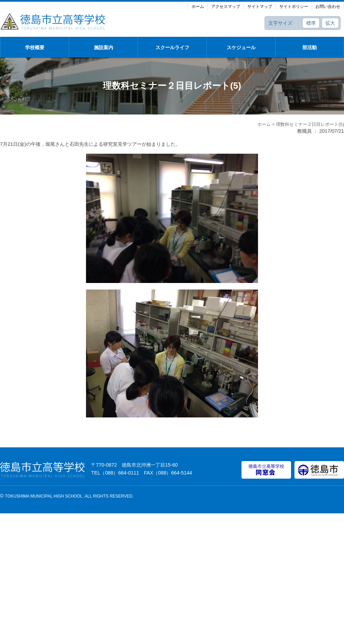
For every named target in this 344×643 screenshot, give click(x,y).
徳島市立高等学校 (53, 21)
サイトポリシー (293, 6)
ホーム (198, 6)
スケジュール (241, 47)
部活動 (309, 47)
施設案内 (103, 47)
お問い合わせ (327, 6)
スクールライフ (172, 47)
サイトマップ (259, 6)
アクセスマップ (225, 6)
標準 (311, 23)
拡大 (330, 23)
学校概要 (34, 47)
